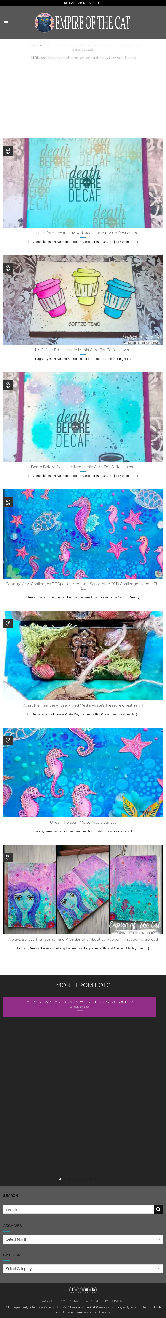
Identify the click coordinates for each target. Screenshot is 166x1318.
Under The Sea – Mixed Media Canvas (83, 822)
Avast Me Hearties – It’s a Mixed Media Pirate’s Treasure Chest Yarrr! (83, 705)
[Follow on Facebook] (72, 1290)
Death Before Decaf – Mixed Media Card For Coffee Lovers (83, 467)
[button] (5, 22)
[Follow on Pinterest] (86, 1290)
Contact (48, 1300)
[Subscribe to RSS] (93, 1290)
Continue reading (83, 66)
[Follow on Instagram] (79, 1290)
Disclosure (90, 1300)
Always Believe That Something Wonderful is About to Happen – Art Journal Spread (83, 939)
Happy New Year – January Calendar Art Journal (79, 1002)
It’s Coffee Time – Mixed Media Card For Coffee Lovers (83, 350)
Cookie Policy (68, 1300)
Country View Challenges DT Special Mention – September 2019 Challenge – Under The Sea (83, 586)
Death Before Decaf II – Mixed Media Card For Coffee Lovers (83, 233)
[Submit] (158, 1209)
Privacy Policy (113, 1300)
